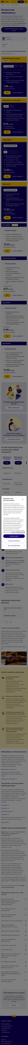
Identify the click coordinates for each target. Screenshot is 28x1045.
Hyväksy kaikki (14, 536)
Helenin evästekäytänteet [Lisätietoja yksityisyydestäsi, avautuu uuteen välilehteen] (18, 532)
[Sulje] (22, 499)
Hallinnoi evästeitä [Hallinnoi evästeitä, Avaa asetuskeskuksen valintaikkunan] (14, 541)
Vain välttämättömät (14, 545)
